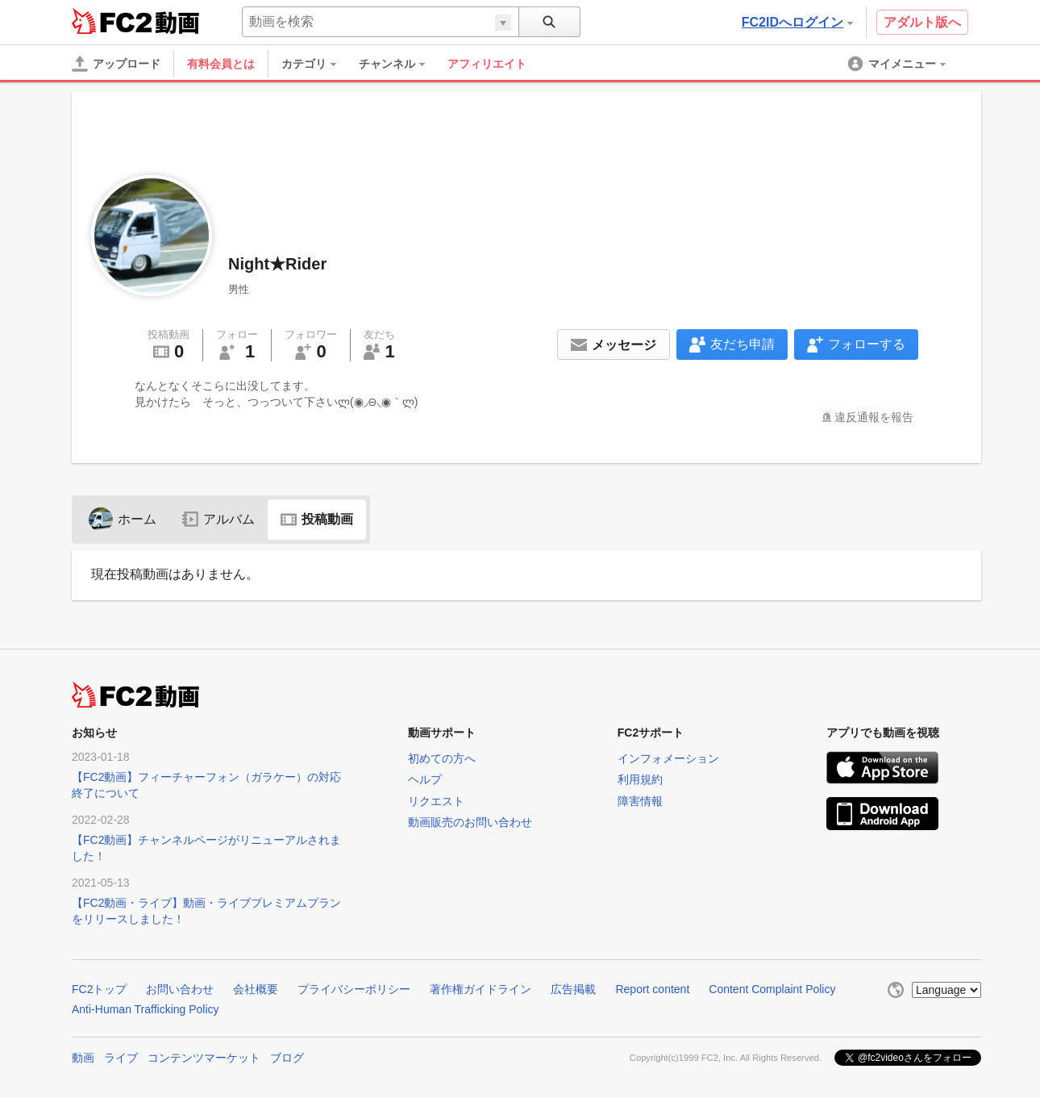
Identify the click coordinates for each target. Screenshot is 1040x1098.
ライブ (121, 1057)
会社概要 (255, 989)
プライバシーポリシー (353, 989)
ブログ (287, 1057)
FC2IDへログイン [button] (797, 22)
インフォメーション (668, 758)
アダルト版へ (922, 22)
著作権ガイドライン (480, 989)
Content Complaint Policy (772, 989)
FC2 (112, 21)
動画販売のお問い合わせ (470, 822)
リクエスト (436, 801)
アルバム (218, 519)
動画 (83, 1057)
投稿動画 (317, 519)
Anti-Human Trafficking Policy (145, 1009)
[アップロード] (116, 63)
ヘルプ (425, 779)
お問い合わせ (180, 989)
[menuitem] (316, 63)
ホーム (122, 519)
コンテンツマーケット (204, 1057)
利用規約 (640, 779)
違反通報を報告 (873, 417)
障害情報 (640, 801)
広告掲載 (573, 989)
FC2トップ (99, 989)
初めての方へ (442, 758)
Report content (652, 989)
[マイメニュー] (898, 63)
